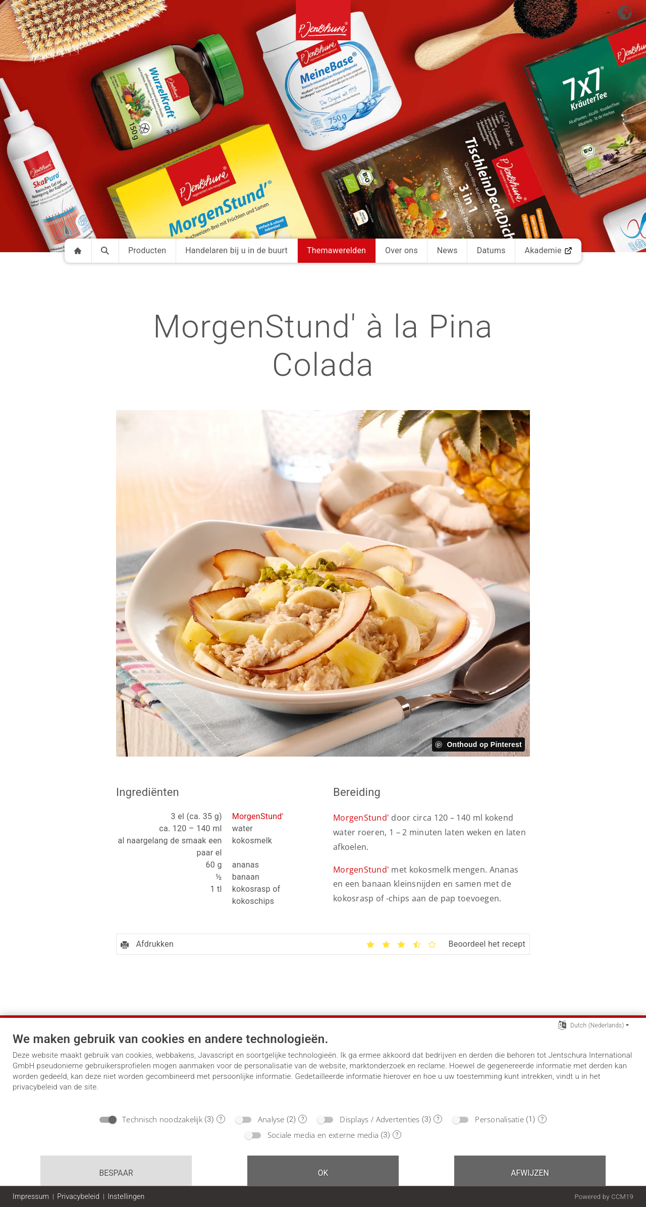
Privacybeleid (78, 1196)
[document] (323, 1070)
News (447, 250)
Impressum (31, 1196)
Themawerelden (336, 250)
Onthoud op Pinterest (484, 744)
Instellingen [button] (125, 1196)
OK (323, 1173)
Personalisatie (499, 1119)
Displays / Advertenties (379, 1119)
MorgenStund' (258, 816)
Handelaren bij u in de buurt (236, 250)
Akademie (548, 250)
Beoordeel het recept (486, 944)
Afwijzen (530, 1173)
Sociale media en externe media (323, 1135)
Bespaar (116, 1173)
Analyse (271, 1119)
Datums (491, 250)
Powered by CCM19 (603, 1196)
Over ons (401, 250)
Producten (147, 250)
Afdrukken (147, 944)
